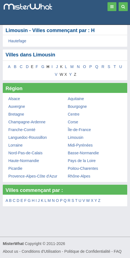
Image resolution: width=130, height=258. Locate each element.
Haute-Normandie (23, 160)
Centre (73, 114)
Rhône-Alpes (79, 176)
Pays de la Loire (82, 160)
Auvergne (16, 106)
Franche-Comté (21, 129)
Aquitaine (76, 99)
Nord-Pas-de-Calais (25, 153)
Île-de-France (79, 129)
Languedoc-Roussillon (27, 137)
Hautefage (17, 41)
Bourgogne (77, 106)
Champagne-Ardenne (27, 122)
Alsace (14, 99)
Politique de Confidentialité (87, 251)
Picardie (15, 168)
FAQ (118, 251)
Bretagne (16, 114)
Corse (73, 122)
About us (10, 251)
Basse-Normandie (83, 153)
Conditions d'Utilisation (41, 251)
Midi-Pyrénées (80, 145)
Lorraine (15, 145)
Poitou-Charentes (83, 168)
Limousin (75, 137)
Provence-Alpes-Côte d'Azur (32, 176)
